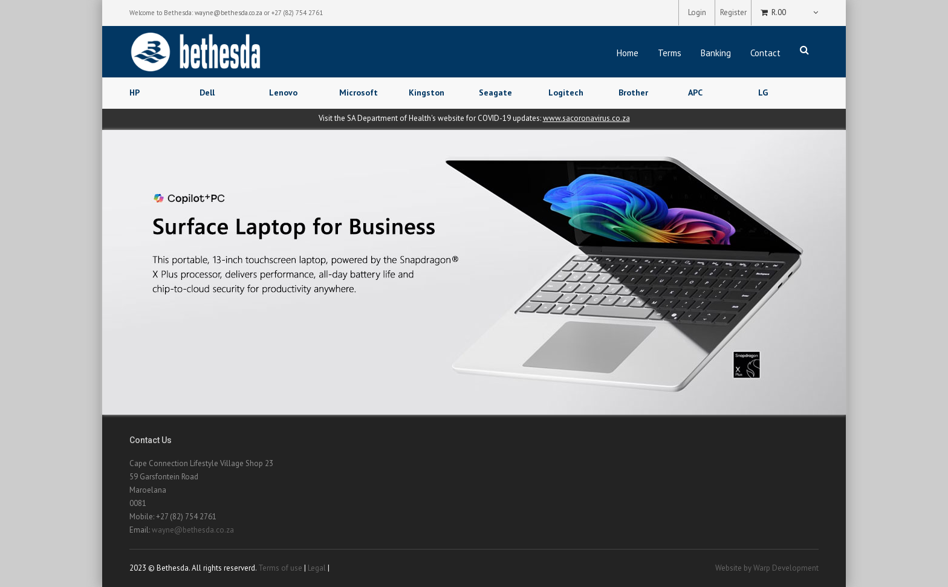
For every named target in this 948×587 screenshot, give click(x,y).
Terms (669, 53)
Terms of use (280, 568)
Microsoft (358, 92)
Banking (716, 53)
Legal (317, 568)
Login (697, 12)
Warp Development (786, 568)
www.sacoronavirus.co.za (586, 118)
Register (733, 12)
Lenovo (283, 92)
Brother (633, 92)
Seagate (495, 92)
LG (763, 92)
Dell (207, 92)
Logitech (565, 92)
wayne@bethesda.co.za (228, 12)
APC (695, 92)
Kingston (426, 92)
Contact (765, 53)
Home (627, 53)
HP (134, 92)
